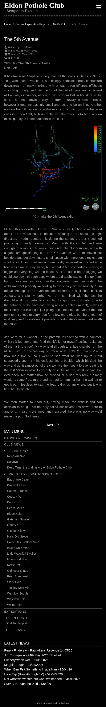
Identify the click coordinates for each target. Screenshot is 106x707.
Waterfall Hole (16, 599)
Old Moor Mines (17, 570)
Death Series (15, 508)
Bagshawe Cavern (20, 438)
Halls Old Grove (17, 536)
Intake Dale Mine (18, 548)
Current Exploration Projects (33, 474)
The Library (15, 630)
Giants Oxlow (16, 530)
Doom (11, 502)
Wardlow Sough (17, 593)
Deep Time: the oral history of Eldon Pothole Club (39, 467)
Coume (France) (18, 491)
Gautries (12, 525)
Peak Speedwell (17, 576)
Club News (14, 444)
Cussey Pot (14, 496)
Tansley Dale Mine (19, 587)
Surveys (12, 461)
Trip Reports (16, 618)
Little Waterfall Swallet (21, 553)
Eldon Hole (14, 513)
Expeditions (15, 611)
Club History (16, 450)
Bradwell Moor (16, 485)
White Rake (14, 605)
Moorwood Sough (18, 559)
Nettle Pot (13, 565)
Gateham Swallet (18, 519)
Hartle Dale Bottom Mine (23, 542)
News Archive (16, 456)
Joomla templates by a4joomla (53, 703)
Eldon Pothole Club (34, 5)
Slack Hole (14, 582)
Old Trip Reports (18, 623)
